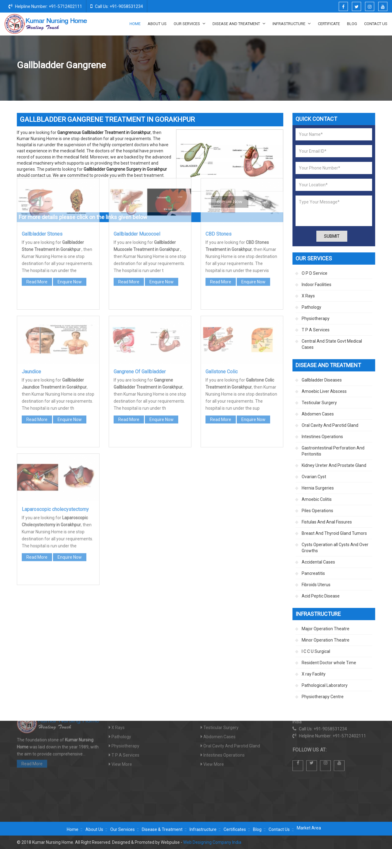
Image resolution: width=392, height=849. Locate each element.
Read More (36, 195)
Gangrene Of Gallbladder (140, 286)
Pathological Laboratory (325, 685)
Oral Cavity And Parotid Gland (330, 425)
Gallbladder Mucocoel (137, 148)
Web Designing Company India (212, 842)
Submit (332, 236)
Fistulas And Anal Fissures (327, 521)
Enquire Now (70, 195)
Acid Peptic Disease (321, 596)
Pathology (311, 307)
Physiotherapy (316, 318)
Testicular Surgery (319, 402)
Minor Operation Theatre (325, 640)
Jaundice (31, 286)
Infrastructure (292, 23)
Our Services (189, 23)
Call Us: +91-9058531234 (116, 6)
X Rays (308, 295)
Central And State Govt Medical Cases (332, 344)
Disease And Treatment (239, 23)
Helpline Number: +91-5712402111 (45, 6)
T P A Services (316, 329)
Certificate (329, 23)
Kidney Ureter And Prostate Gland (334, 465)
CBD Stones (218, 148)
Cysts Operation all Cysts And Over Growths (335, 547)
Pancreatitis (313, 573)
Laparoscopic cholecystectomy (55, 423)
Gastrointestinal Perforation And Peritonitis (333, 450)
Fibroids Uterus (316, 584)
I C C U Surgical (316, 651)
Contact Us (375, 23)
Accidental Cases (318, 562)
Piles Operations (317, 510)
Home (135, 23)
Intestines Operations (322, 436)
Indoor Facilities (316, 284)
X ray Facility (314, 674)
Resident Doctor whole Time (329, 662)
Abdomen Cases (318, 413)
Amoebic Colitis (317, 499)
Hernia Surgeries (318, 488)
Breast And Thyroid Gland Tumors (334, 533)
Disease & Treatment (162, 829)
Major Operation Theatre (325, 628)
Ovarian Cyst (314, 476)
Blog (352, 23)
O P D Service (314, 273)
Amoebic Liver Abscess (324, 391)
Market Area (309, 827)
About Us (157, 23)
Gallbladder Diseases (310, 65)
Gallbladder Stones (42, 148)
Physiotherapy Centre (323, 696)
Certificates (235, 829)
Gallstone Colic (221, 286)
